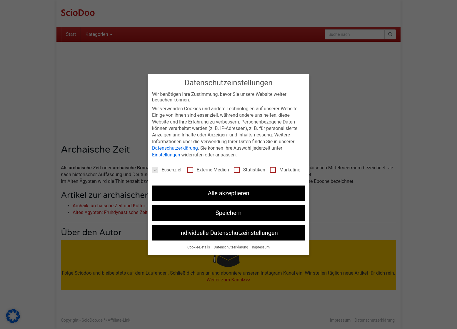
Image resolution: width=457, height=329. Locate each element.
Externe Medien (208, 170)
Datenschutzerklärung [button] (231, 247)
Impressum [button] (261, 247)
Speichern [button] (229, 212)
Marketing (285, 170)
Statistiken (249, 170)
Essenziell (167, 170)
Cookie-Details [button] (199, 247)
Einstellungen (166, 155)
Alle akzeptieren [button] (228, 193)
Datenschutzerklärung (175, 148)
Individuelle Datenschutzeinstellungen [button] (228, 232)
